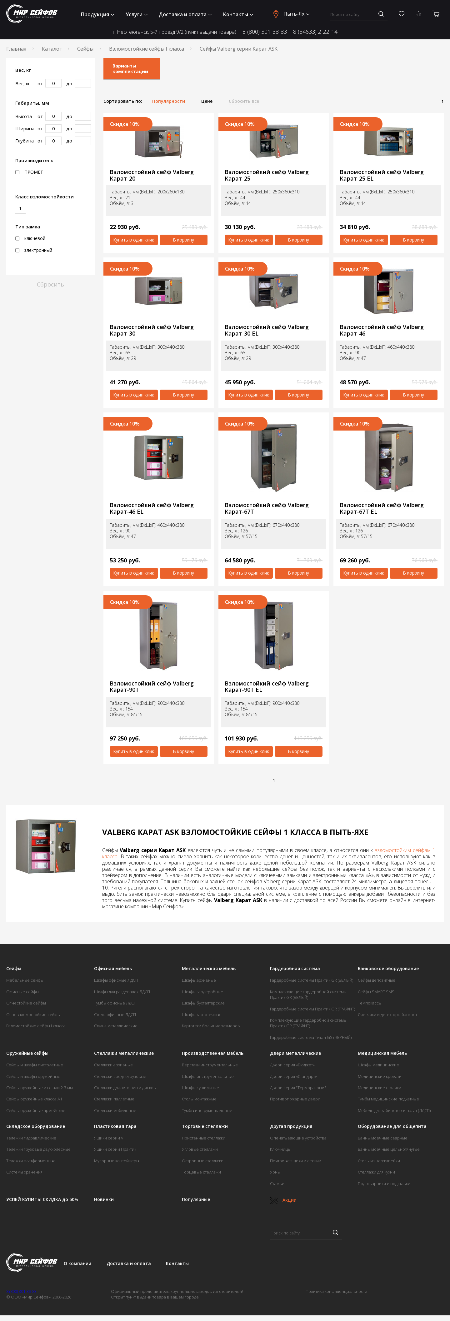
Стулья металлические (116, 1026)
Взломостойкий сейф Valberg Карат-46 (382, 330)
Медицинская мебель (382, 1053)
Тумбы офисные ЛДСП (115, 1003)
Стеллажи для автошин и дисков (125, 1087)
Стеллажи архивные (113, 1065)
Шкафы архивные (199, 980)
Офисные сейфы (22, 991)
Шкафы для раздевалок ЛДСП (122, 991)
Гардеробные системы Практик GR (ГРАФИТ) (312, 1009)
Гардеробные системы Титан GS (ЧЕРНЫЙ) (311, 1037)
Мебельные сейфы (24, 980)
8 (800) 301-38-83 (264, 31)
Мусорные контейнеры (116, 1161)
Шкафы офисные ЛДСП (116, 980)
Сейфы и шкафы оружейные (33, 1076)
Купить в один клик (133, 240)
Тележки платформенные (31, 1161)
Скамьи (277, 1183)
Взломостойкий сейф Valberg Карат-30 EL (267, 330)
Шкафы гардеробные (202, 991)
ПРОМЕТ (29, 172)
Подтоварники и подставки (384, 1183)
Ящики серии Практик (115, 1149)
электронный (33, 250)
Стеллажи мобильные (115, 1110)
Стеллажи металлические (124, 1053)
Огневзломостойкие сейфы (33, 1014)
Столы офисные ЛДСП (115, 1014)
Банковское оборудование (388, 968)
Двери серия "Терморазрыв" (298, 1087)
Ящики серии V (108, 1138)
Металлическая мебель (209, 968)
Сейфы (85, 48)
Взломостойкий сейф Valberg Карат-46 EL (152, 508)
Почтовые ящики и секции (295, 1161)
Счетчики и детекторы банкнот (387, 1014)
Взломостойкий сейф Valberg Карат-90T (152, 686)
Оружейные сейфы (27, 1053)
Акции (283, 1200)
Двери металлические (295, 1053)
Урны (275, 1172)
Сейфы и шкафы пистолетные (34, 1065)
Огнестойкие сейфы (26, 1003)
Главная (16, 48)
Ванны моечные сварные (383, 1138)
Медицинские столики (379, 1087)
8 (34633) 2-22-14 (315, 31)
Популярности (168, 101)
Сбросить (50, 284)
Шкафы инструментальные (208, 1076)
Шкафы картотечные (202, 1014)
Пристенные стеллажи (203, 1138)
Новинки (104, 1199)
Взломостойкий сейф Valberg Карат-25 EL (382, 175)
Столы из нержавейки (379, 1161)
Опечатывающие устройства (298, 1138)
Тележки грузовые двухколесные (38, 1149)
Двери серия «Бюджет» (292, 1065)
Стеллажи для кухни (376, 1172)
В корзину (183, 240)
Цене (206, 101)
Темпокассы (370, 1003)
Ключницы (280, 1149)
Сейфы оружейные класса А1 (34, 1099)
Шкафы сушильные (200, 1087)
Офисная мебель (113, 968)
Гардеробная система (295, 968)
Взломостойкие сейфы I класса (146, 48)
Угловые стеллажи (200, 1149)
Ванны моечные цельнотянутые (389, 1149)
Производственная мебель (212, 1053)
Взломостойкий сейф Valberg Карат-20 (152, 175)
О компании (77, 1263)
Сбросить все (244, 101)
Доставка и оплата (185, 14)
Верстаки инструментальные (210, 1065)
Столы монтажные (199, 1099)
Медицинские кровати (380, 1076)
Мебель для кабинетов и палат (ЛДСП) (394, 1110)
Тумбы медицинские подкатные (388, 1099)
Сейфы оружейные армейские (35, 1110)
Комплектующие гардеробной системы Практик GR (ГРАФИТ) (308, 1023)
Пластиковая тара (115, 1126)
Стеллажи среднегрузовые (120, 1076)
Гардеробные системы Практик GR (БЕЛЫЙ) (311, 980)
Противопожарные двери (295, 1099)
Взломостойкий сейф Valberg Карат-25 (267, 175)
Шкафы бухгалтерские (203, 1003)
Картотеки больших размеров (211, 1026)
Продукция (97, 14)
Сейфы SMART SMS (376, 991)
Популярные (196, 1199)
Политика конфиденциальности (336, 1291)
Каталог (52, 48)
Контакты (238, 14)
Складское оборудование (35, 1126)
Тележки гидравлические (31, 1138)
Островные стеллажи (202, 1161)
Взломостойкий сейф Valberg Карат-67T (267, 508)
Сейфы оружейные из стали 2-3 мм (39, 1087)
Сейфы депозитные (376, 980)
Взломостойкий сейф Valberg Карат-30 (152, 330)
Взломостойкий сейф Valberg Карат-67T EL (382, 508)
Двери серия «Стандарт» (293, 1076)
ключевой (30, 238)
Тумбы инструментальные (207, 1110)
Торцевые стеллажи (201, 1172)
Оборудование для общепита (392, 1126)
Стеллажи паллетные (114, 1099)
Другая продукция (291, 1126)
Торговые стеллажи (205, 1126)
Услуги (137, 14)
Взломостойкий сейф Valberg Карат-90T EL (267, 686)
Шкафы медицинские (378, 1065)
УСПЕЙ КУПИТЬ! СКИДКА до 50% (42, 1199)
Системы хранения (24, 1172)
